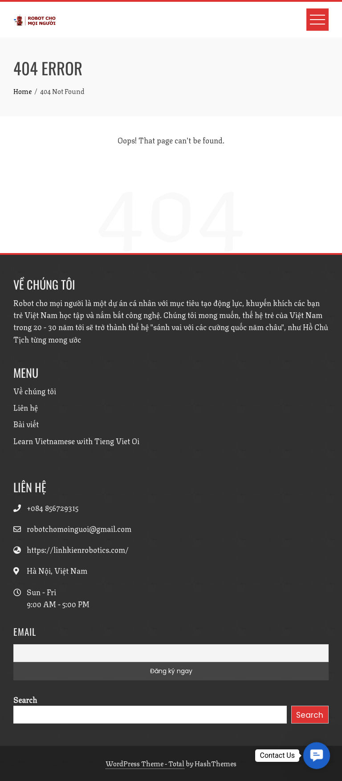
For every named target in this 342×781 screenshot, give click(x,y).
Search (25, 699)
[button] (316, 755)
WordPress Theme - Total (145, 763)
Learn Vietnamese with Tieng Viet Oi (76, 440)
